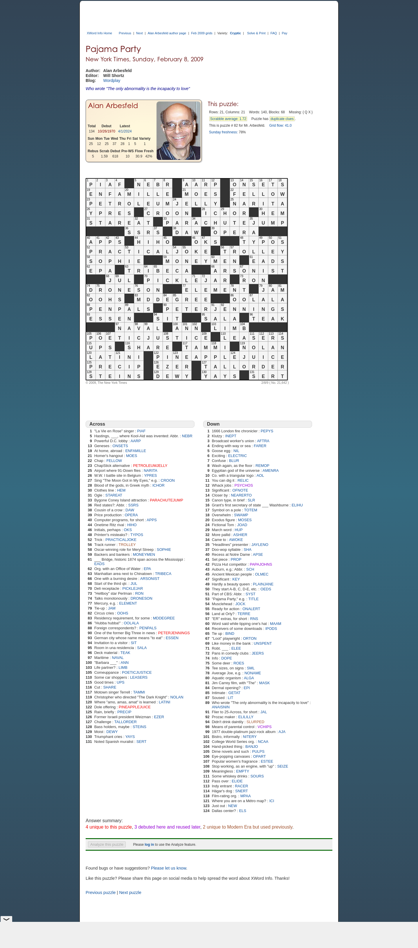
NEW (232, 806)
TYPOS (136, 535)
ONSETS (120, 446)
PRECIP (124, 712)
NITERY (250, 736)
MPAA (245, 796)
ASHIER (240, 535)
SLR (251, 500)
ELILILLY (246, 717)
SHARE (109, 687)
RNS (254, 619)
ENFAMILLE (135, 451)
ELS (242, 811)
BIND (229, 633)
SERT (141, 741)
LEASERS (138, 677)
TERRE (243, 614)
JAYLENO (259, 544)
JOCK (240, 604)
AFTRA (263, 441)
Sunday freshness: (223, 132)
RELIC (242, 480)
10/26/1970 (106, 131)
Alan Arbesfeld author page (167, 33)
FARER (260, 446)
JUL (134, 583)
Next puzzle (130, 892)
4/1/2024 (125, 131)
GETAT (234, 693)
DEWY (112, 732)
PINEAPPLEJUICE (135, 707)
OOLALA (131, 623)
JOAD (242, 525)
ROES (238, 663)
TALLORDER (125, 722)
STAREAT (113, 495)
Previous (125, 33)
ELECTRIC (237, 456)
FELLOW (114, 460)
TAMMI (139, 692)
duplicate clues (282, 119)
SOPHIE (164, 549)
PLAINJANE (263, 584)
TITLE (253, 599)
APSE (258, 554)
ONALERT (251, 609)
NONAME (252, 673)
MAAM (275, 623)
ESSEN (172, 638)
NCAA (263, 741)
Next (139, 33)
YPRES (150, 475)
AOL (260, 475)
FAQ (274, 33)
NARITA (150, 470)
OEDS (265, 589)
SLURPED (255, 722)
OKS (128, 530)
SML (251, 668)
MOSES (245, 520)
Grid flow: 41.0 (280, 125)
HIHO (132, 525)
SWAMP (241, 515)
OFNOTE (240, 490)
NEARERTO (241, 495)
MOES (131, 456)
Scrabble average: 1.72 (228, 119)
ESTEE (267, 761)
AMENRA (271, 470)
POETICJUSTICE (137, 672)
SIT (133, 643)
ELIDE (237, 781)
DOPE (226, 658)
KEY (236, 579)
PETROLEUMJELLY (150, 465)
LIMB (123, 667)
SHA (248, 549)
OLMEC (262, 574)
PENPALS (147, 628)
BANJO (251, 746)
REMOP (262, 465)
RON (139, 593)
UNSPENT (263, 643)
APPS (152, 520)
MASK (264, 683)
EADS (99, 564)
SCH (250, 569)
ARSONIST (149, 578)
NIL (236, 451)
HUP (238, 530)
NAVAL (118, 657)
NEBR (187, 436)
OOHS (122, 613)
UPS (121, 682)
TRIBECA (163, 573)
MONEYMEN (144, 554)
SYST (250, 594)
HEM (121, 490)
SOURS (257, 776)
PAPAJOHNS (261, 564)
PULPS (258, 751)
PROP (236, 559)
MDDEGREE (164, 618)
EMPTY (242, 771)
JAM (112, 608)
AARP (136, 441)
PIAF (141, 431)
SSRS (133, 505)
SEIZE (282, 766)
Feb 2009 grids (201, 33)
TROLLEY (127, 544)
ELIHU (297, 505)
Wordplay (111, 80)
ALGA (249, 678)
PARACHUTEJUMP (166, 500)
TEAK (125, 652)
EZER (159, 717)
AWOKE (236, 539)
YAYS (130, 736)
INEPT (230, 436)
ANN (125, 662)
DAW (129, 510)
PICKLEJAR (132, 588)
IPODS (271, 628)
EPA (147, 569)
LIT (230, 698)
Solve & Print (256, 33)
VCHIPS (264, 727)
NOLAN (176, 697)
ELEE (236, 648)
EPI (247, 688)
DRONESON (141, 598)
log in (149, 845)
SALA (142, 648)
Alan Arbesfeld (113, 105)
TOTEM (250, 510)
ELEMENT (128, 603)
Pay (284, 33)
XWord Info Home (99, 33)
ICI (271, 801)
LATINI (164, 702)
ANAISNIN (221, 707)
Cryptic (235, 33)
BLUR (234, 460)
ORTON (249, 638)
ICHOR (158, 485)
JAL (263, 712)
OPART (259, 756)
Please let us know (168, 868)
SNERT (241, 791)
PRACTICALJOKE (120, 539)
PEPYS (267, 431)
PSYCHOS (244, 485)
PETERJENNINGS (174, 633)
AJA (282, 732)
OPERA (131, 515)
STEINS (139, 727)
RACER (241, 786)
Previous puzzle (101, 892)
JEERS (258, 653)
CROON (168, 480)
